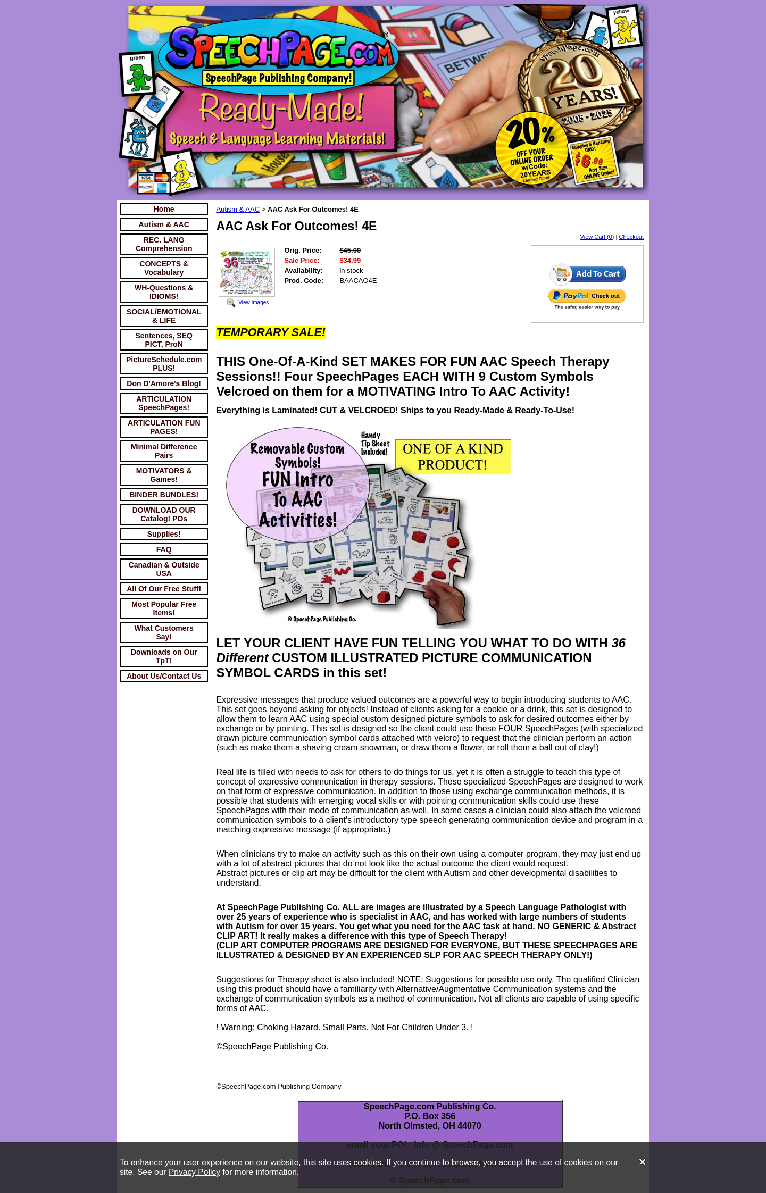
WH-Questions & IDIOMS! (164, 292)
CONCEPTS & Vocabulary (163, 268)
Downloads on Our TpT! (164, 656)
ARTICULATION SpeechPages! (164, 403)
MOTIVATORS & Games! (164, 474)
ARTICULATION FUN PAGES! (164, 427)
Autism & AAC (164, 224)
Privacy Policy (194, 1172)
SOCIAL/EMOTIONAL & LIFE (164, 315)
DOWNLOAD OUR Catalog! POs (164, 514)
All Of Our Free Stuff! (164, 589)
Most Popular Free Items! (163, 608)
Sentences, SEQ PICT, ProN (164, 339)
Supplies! (164, 534)
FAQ (164, 549)
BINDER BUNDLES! (163, 494)
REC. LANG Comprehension (164, 244)
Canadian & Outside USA (164, 569)
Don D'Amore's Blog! (164, 383)
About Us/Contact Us (164, 676)
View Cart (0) (597, 236)
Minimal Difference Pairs (164, 451)
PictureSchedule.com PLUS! (164, 363)
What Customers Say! (164, 632)
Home (164, 209)
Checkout (631, 236)
